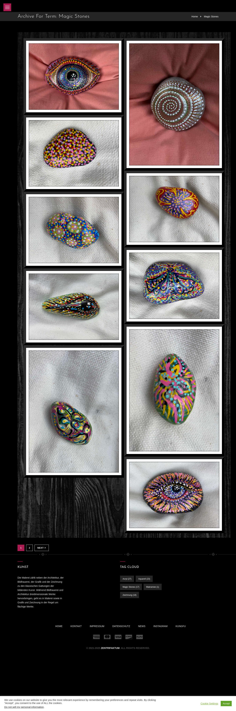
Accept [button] (226, 703)
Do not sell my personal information (24, 707)
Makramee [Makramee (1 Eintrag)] (152, 587)
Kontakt (76, 626)
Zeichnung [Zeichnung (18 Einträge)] (130, 595)
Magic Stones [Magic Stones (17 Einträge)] (131, 587)
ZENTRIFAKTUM (110, 648)
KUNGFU (181, 626)
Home (195, 16)
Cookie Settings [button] (209, 703)
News (141, 626)
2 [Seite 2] (29, 548)
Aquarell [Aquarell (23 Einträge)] (144, 579)
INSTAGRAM (160, 626)
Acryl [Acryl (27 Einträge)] (127, 579)
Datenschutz (121, 626)
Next (41, 548)
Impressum (97, 626)
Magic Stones (211, 16)
